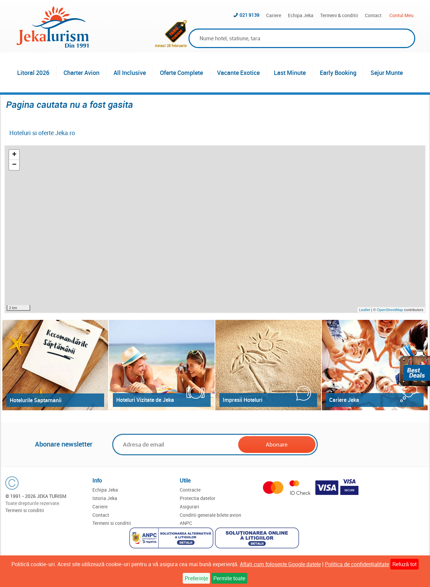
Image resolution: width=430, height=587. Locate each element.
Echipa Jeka (300, 15)
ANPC (186, 523)
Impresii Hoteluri (242, 400)
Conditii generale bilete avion (210, 515)
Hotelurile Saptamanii (35, 400)
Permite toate (229, 578)
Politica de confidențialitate (357, 564)
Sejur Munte (387, 73)
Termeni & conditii (339, 15)
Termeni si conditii (24, 510)
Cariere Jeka (344, 400)
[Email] (176, 444)
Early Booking (338, 73)
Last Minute (290, 73)
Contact (373, 15)
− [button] (14, 165)
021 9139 (249, 15)
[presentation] (370, 445)
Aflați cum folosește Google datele (280, 564)
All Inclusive (130, 73)
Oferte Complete (181, 73)
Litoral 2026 (33, 73)
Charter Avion (81, 73)
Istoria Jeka (104, 498)
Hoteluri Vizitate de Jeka (145, 400)
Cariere (273, 15)
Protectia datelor (197, 498)
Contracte (190, 490)
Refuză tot (404, 564)
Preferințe (196, 578)
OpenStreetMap (390, 310)
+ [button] (14, 155)
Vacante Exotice (238, 73)
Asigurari (189, 506)
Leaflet (364, 310)
